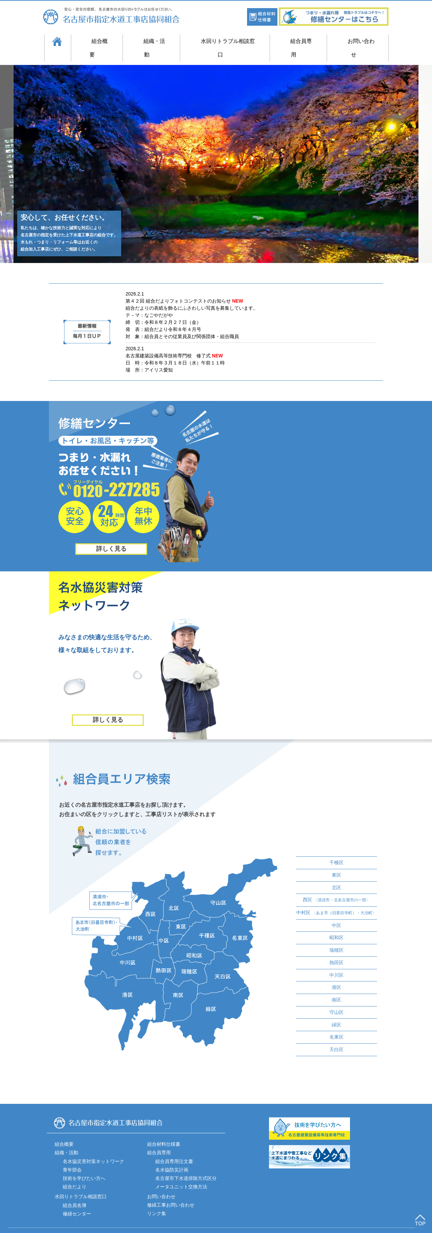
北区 (336, 875)
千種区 (336, 851)
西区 (336, 888)
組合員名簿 (74, 1190)
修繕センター (77, 1198)
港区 (336, 973)
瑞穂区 (336, 937)
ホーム (56, 41)
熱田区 (336, 949)
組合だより (74, 1171)
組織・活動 (149, 41)
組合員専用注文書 (174, 1146)
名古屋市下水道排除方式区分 (186, 1163)
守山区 (336, 998)
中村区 (336, 900)
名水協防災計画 (171, 1154)
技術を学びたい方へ (84, 1163)
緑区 (336, 1010)
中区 (336, 913)
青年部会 (72, 1154)
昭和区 (336, 925)
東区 (336, 863)
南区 (336, 986)
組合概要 (94, 41)
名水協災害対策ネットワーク (93, 1146)
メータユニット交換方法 (181, 1171)
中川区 (336, 961)
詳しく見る (111, 535)
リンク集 (156, 1198)
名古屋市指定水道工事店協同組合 (117, 15)
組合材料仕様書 (163, 1129)
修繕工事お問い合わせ (170, 1190)
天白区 (336, 1034)
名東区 (336, 1022)
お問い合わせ (357, 41)
